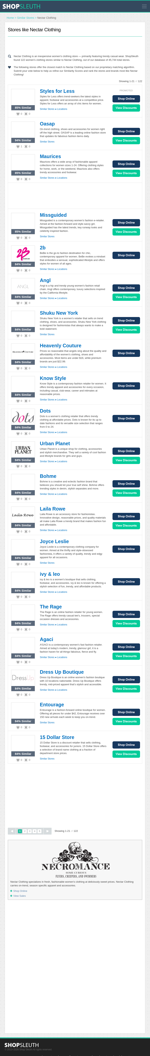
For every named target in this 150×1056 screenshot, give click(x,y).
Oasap (47, 123)
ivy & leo (50, 574)
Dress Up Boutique (62, 672)
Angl (45, 280)
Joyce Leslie (54, 541)
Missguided (53, 215)
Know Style (53, 378)
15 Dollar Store (57, 737)
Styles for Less (57, 91)
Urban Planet (55, 443)
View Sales (126, 108)
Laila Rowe (52, 508)
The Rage (51, 606)
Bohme (48, 476)
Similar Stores (25, 17)
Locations (62, 109)
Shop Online (126, 98)
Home (10, 17)
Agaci (46, 639)
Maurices (50, 156)
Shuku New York (59, 313)
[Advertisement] (75, 44)
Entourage (52, 704)
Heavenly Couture (60, 345)
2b (43, 247)
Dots (45, 411)
